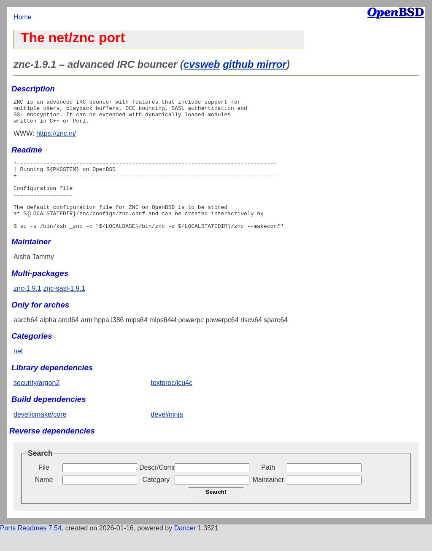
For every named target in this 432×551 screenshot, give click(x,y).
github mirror (254, 64)
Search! (216, 511)
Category (156, 498)
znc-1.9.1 (27, 307)
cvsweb (202, 64)
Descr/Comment (156, 486)
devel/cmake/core (40, 433)
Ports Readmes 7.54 (31, 547)
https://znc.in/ (56, 138)
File (43, 486)
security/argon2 (36, 401)
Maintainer (268, 498)
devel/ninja (167, 433)
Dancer (185, 547)
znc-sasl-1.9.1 (64, 307)
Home (23, 17)
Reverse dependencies (52, 449)
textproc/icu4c (171, 401)
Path (268, 486)
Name (44, 498)
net (18, 370)
